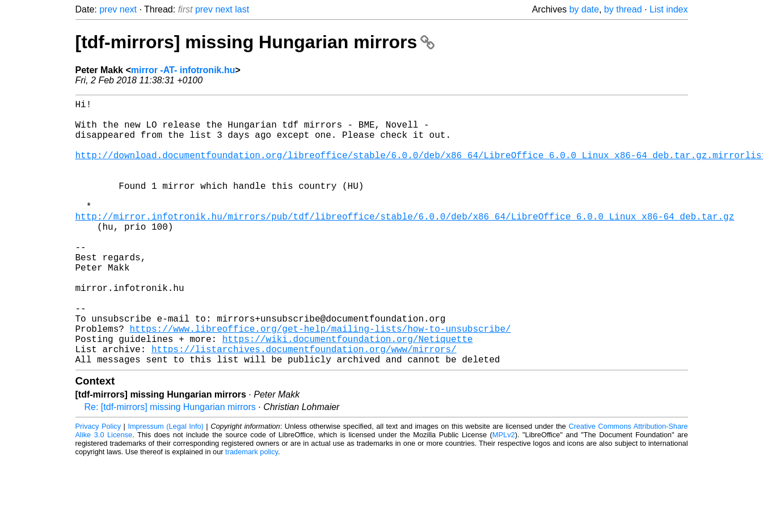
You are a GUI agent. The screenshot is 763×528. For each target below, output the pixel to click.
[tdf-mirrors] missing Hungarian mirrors (255, 42)
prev (108, 9)
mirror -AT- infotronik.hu (183, 70)
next (128, 9)
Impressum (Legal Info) (165, 485)
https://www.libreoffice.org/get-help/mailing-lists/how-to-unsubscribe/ (320, 380)
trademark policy (251, 510)
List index (669, 9)
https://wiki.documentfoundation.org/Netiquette (347, 393)
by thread (623, 9)
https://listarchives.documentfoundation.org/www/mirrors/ (304, 405)
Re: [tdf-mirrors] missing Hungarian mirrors (170, 466)
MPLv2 (503, 493)
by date (583, 9)
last (242, 9)
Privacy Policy (98, 485)
